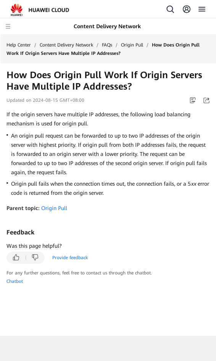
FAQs (107, 45)
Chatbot (14, 281)
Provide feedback (70, 257)
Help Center (18, 45)
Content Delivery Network (66, 45)
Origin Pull (132, 45)
